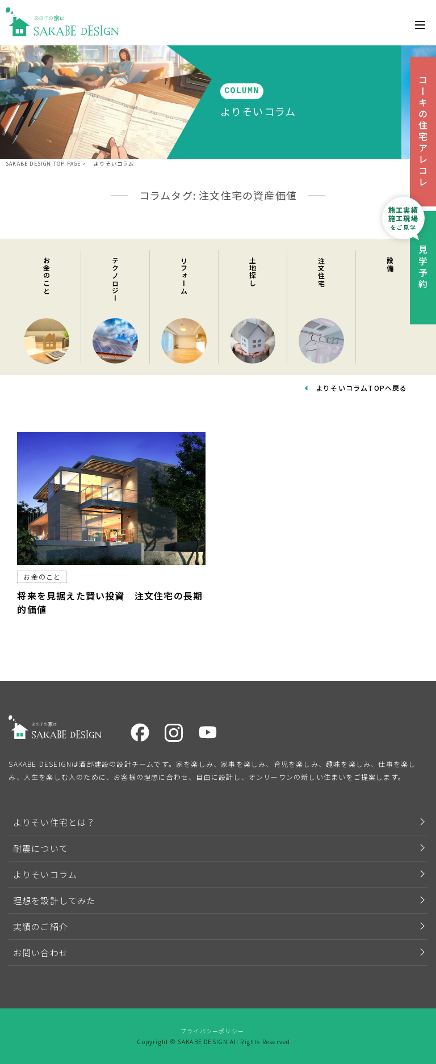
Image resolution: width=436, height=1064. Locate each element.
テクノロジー (115, 280)
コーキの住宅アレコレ (423, 131)
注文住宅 (321, 273)
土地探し (253, 273)
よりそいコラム (114, 163)
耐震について (40, 848)
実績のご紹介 (40, 926)
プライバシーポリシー (212, 1031)
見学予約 (423, 267)
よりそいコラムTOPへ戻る (362, 387)
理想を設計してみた (54, 900)
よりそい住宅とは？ (54, 822)
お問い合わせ (40, 953)
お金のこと (47, 277)
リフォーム (184, 277)
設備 (390, 266)
